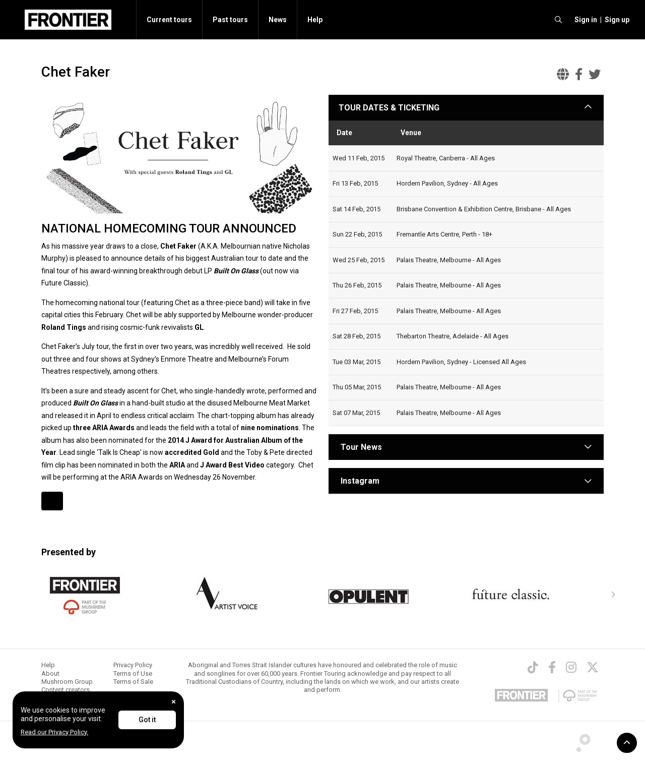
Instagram (360, 481)
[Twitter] (593, 667)
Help (314, 20)
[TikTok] (533, 667)
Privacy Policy (132, 665)
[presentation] (613, 595)
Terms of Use (132, 673)
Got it (147, 720)
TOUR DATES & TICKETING (389, 107)
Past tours (230, 20)
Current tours (169, 20)
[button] (584, 20)
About (50, 673)
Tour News (361, 447)
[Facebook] (552, 667)
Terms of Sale (133, 681)
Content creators (65, 689)
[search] (558, 19)
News (278, 20)
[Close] (173, 701)
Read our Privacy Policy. (54, 732)
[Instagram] (571, 667)
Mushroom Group (67, 681)
